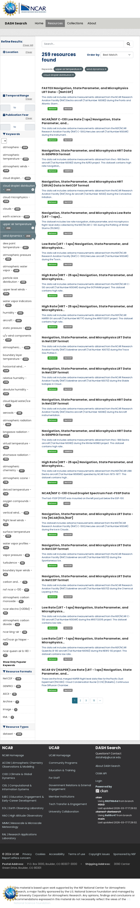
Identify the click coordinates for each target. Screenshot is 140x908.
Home (39, 23)
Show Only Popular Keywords (14, 663)
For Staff (54, 778)
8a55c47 (110, 815)
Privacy (27, 854)
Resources (55, 23)
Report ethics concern (16, 858)
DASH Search (16, 23)
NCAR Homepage (13, 755)
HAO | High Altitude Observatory (22, 815)
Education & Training (62, 770)
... (90, 699)
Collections (75, 23)
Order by (93, 55)
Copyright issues (99, 854)
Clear (29, 52)
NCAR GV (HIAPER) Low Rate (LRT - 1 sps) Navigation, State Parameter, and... (87, 672)
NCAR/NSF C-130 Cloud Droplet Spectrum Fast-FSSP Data (86, 493)
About (92, 23)
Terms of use (76, 854)
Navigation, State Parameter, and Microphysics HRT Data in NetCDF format (87, 402)
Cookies (40, 854)
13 (94, 700)
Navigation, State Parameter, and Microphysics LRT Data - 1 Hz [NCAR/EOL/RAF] (87, 516)
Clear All (28, 45)
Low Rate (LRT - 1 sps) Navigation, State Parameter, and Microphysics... (85, 246)
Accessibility (57, 854)
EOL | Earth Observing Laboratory (23, 808)
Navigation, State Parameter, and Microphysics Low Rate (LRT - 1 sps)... (86, 215)
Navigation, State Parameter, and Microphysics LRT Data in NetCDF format (86, 339)
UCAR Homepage (60, 755)
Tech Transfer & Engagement (68, 804)
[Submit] (128, 44)
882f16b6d (111, 801)
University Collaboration (64, 811)
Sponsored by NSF (124, 854)
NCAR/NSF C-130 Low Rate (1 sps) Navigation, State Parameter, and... (81, 121)
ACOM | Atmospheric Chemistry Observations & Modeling (22, 764)
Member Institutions (61, 796)
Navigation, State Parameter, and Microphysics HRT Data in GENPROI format (87, 152)
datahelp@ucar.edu (108, 757)
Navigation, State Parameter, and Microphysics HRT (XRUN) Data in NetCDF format (82, 184)
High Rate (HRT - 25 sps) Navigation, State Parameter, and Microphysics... (87, 277)
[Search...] (83, 44)
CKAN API (101, 773)
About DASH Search (108, 766)
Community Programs (63, 763)
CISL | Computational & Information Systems (17, 787)
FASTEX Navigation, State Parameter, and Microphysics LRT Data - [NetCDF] (85, 90)
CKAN (102, 791)
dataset (52, 109)
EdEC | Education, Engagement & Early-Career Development (23, 798)
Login (99, 781)
